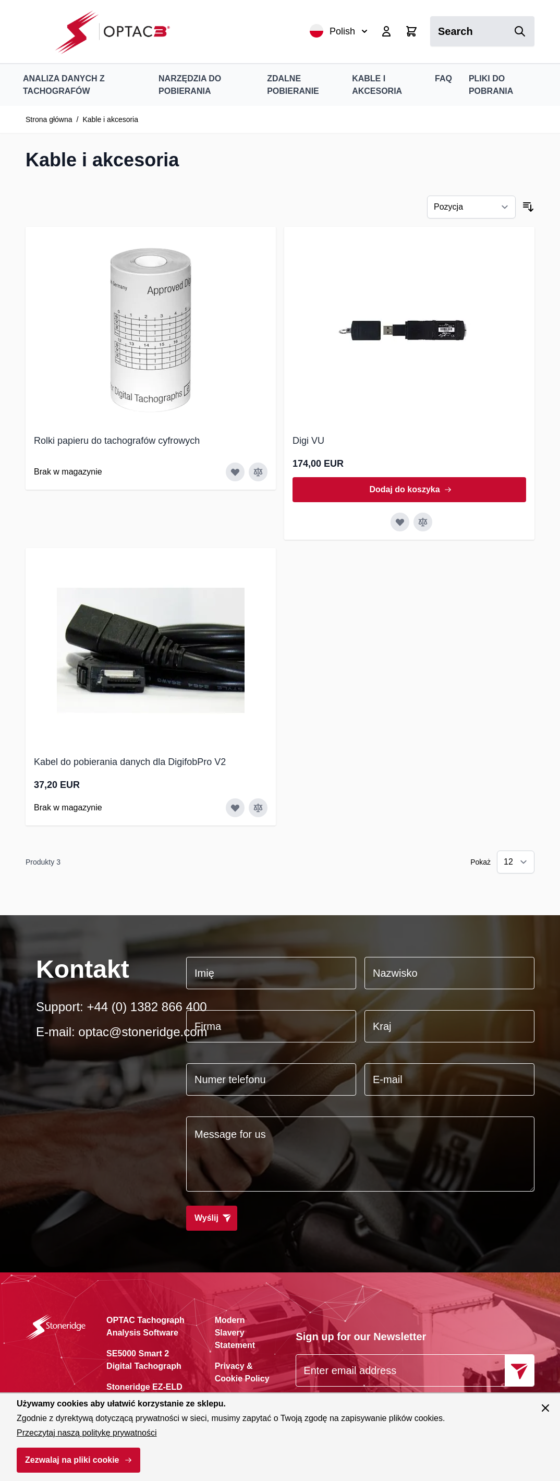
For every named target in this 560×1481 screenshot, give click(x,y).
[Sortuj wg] (471, 207)
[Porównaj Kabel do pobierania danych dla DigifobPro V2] (258, 807)
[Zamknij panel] (545, 1408)
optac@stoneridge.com (142, 1032)
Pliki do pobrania (491, 84)
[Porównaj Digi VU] (422, 522)
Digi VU (308, 440)
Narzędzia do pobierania (190, 84)
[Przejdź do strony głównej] (118, 31)
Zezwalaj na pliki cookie (72, 1459)
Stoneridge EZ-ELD (144, 1386)
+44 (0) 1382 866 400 (146, 1007)
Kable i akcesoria (377, 84)
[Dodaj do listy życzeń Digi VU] (400, 522)
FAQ (443, 78)
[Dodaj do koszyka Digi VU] (409, 489)
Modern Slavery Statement (235, 1333)
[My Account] (386, 31)
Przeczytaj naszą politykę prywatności (87, 1432)
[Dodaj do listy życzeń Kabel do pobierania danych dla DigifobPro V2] (235, 807)
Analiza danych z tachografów (64, 84)
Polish (339, 31)
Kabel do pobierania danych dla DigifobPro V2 (130, 762)
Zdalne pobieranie (293, 84)
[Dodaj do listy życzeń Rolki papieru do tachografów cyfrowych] (235, 472)
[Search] (520, 31)
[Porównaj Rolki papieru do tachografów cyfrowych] (258, 472)
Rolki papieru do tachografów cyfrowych (117, 440)
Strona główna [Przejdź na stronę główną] (49, 119)
